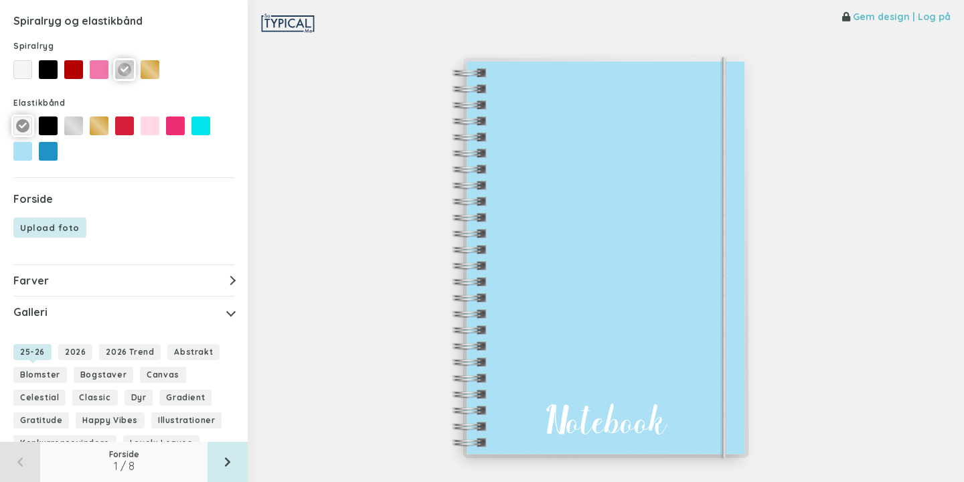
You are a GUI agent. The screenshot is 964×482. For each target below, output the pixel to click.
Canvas (163, 375)
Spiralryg (33, 46)
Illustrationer (186, 420)
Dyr (139, 397)
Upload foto (50, 227)
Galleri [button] (30, 312)
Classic (94, 397)
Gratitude (41, 420)
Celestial (39, 397)
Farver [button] (31, 280)
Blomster (40, 375)
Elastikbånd (39, 103)
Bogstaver (103, 375)
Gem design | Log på (896, 17)
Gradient (185, 397)
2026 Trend (130, 352)
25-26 (32, 352)
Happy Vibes (110, 420)
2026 (75, 352)
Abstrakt (193, 352)
